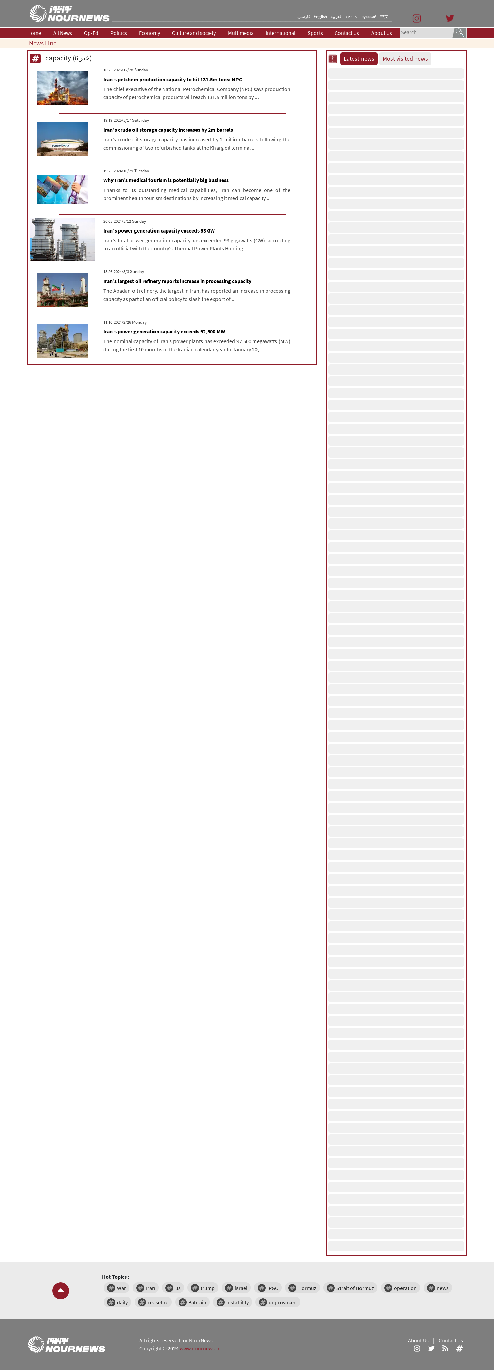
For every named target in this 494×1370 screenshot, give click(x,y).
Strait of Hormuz (355, 1288)
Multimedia (241, 32)
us (178, 1288)
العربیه (336, 16)
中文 (384, 16)
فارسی (303, 16)
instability (237, 1302)
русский (368, 16)
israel (241, 1288)
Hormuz (307, 1288)
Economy (149, 32)
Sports (315, 32)
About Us (381, 32)
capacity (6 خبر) (61, 57)
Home (34, 32)
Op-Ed (91, 32)
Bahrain (197, 1302)
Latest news (359, 58)
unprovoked (283, 1302)
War (121, 1288)
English (320, 16)
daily (122, 1302)
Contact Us (347, 32)
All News (62, 32)
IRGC (272, 1288)
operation (405, 1288)
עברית (352, 16)
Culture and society (194, 32)
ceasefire (158, 1302)
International (280, 32)
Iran (150, 1288)
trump (208, 1288)
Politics (118, 32)
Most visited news (405, 58)
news (443, 1288)
